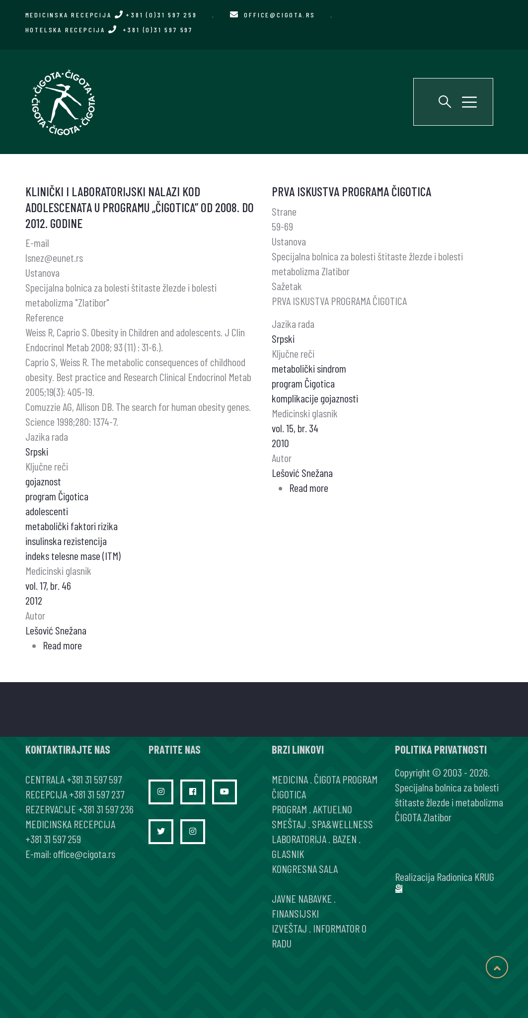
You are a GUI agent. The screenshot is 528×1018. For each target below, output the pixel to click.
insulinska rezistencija (66, 540)
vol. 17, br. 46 (48, 585)
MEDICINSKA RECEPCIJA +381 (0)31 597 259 (111, 14)
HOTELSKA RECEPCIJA (109, 29)
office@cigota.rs (279, 14)
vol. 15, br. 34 (295, 427)
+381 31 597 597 (94, 779)
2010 (280, 442)
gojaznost (43, 480)
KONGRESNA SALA (305, 868)
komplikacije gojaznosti (315, 398)
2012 (33, 600)
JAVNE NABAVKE (302, 898)
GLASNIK (288, 853)
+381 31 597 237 (96, 793)
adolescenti (46, 510)
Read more (62, 644)
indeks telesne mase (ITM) (73, 555)
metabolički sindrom (309, 368)
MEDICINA (290, 779)
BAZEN (344, 838)
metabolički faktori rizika (71, 525)
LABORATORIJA (299, 838)
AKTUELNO (332, 808)
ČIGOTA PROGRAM (345, 779)
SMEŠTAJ (289, 823)
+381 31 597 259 (53, 838)
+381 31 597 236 (106, 808)
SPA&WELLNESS (342, 823)
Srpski (36, 451)
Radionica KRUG (465, 876)
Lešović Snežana (55, 630)
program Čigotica (56, 495)
